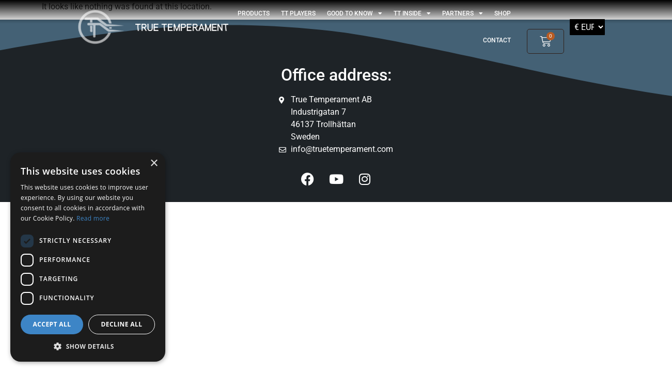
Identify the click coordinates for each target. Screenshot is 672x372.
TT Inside (412, 13)
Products (254, 13)
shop (502, 13)
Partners (462, 13)
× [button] (154, 163)
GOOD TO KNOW (354, 13)
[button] (88, 346)
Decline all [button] (122, 324)
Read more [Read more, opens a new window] (93, 218)
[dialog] (87, 257)
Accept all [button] (52, 324)
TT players (298, 13)
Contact (497, 40)
